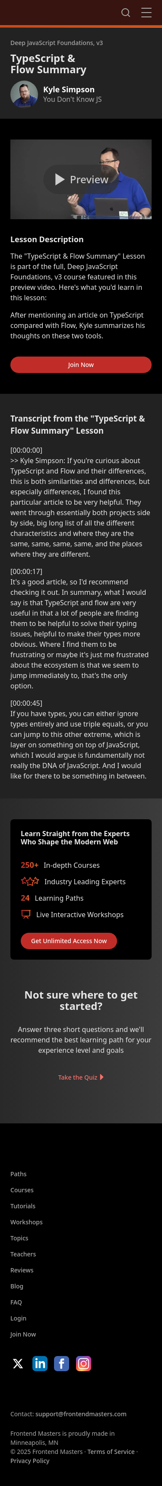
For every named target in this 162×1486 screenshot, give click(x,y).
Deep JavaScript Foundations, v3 (56, 43)
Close (146, 12)
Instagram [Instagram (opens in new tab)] (83, 1363)
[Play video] (81, 179)
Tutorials (22, 1206)
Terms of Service (110, 1451)
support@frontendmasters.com (81, 1414)
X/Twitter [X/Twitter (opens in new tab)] (17, 1363)
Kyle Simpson (69, 89)
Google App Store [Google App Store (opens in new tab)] (98, 1390)
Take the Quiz (77, 1077)
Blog (16, 1286)
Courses (22, 1190)
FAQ (16, 1302)
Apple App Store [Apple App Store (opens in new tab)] (36, 1390)
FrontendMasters (55, 10)
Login (18, 1318)
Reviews (22, 1270)
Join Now (81, 364)
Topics (19, 1238)
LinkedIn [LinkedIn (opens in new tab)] (40, 1363)
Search (126, 12)
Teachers (23, 1254)
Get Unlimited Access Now (69, 941)
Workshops (26, 1222)
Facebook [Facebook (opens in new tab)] (61, 1363)
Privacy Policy (29, 1461)
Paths (18, 1174)
